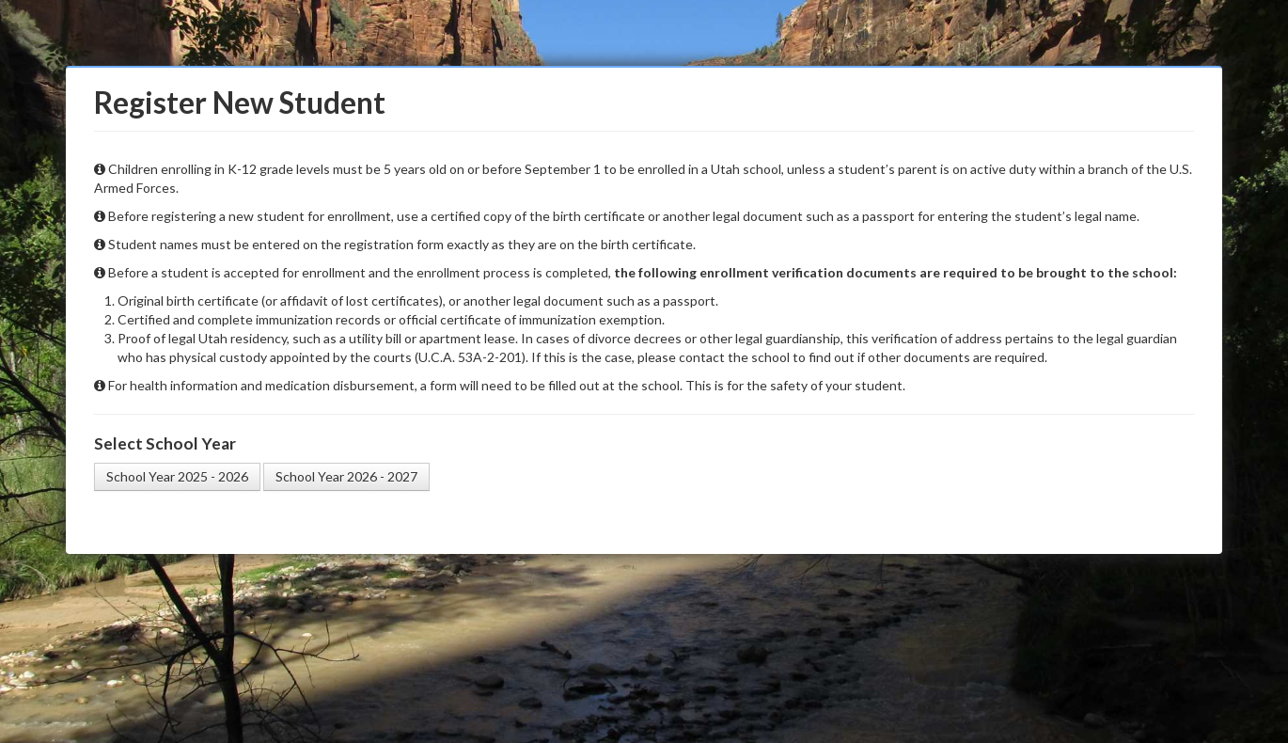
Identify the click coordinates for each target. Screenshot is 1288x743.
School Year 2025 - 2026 (177, 476)
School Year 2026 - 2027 (346, 476)
